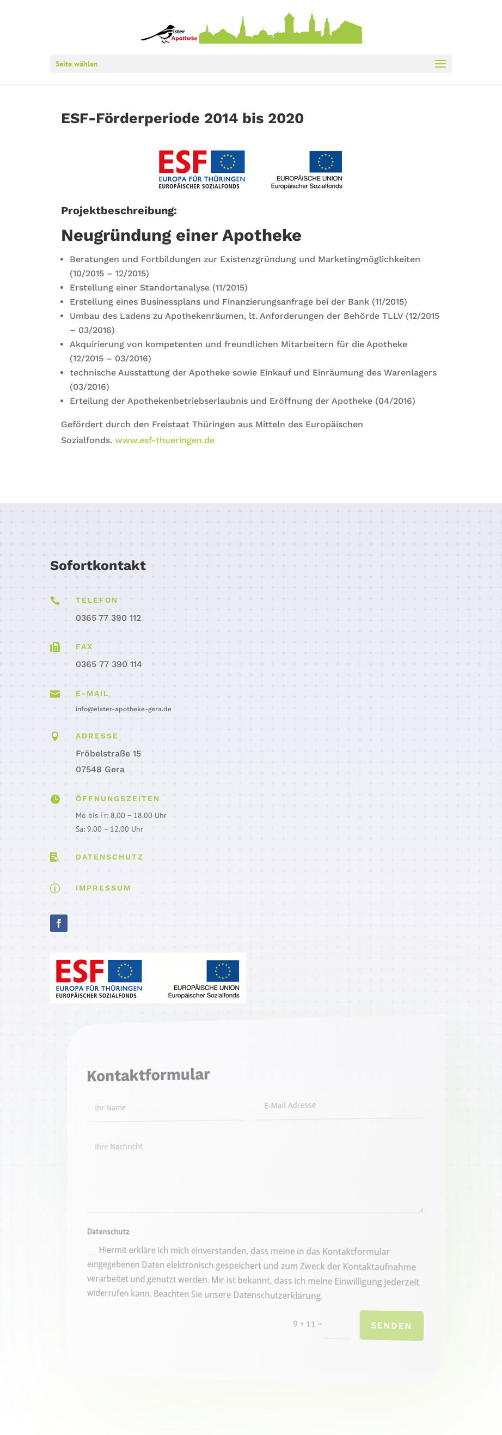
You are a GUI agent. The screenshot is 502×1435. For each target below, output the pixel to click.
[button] (251, 64)
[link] (252, 26)
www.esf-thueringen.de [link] (165, 440)
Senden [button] (372, 1332)
